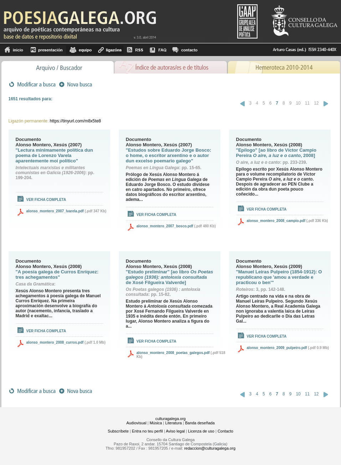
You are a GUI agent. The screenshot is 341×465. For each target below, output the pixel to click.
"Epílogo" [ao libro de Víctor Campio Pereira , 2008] (276, 152)
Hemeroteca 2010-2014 (284, 67)
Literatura (173, 423)
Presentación (46, 49)
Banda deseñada (200, 423)
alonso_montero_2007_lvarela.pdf (55, 211)
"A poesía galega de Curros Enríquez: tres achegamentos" (57, 274)
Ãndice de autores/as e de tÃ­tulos (171, 67)
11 (307, 103)
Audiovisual (136, 423)
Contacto (225, 431)
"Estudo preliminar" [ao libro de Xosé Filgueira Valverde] (169, 277)
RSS (135, 49)
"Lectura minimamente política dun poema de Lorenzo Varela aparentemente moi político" (54, 155)
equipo (80, 49)
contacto (184, 49)
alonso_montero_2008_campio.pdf (276, 221)
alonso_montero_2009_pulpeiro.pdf (277, 348)
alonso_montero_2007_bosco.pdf (165, 226)
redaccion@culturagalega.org (209, 448)
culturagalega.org (170, 418)
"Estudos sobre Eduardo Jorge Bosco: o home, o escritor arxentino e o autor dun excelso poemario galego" (168, 155)
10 (298, 103)
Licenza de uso (201, 431)
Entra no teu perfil (147, 431)
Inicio (14, 49)
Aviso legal (175, 431)
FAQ (158, 49)
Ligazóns (109, 49)
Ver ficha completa (46, 200)
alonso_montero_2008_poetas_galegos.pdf (173, 353)
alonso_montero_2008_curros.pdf (55, 342)
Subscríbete (118, 431)
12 (316, 103)
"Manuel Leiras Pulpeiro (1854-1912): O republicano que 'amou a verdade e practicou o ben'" (279, 277)
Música (155, 423)
